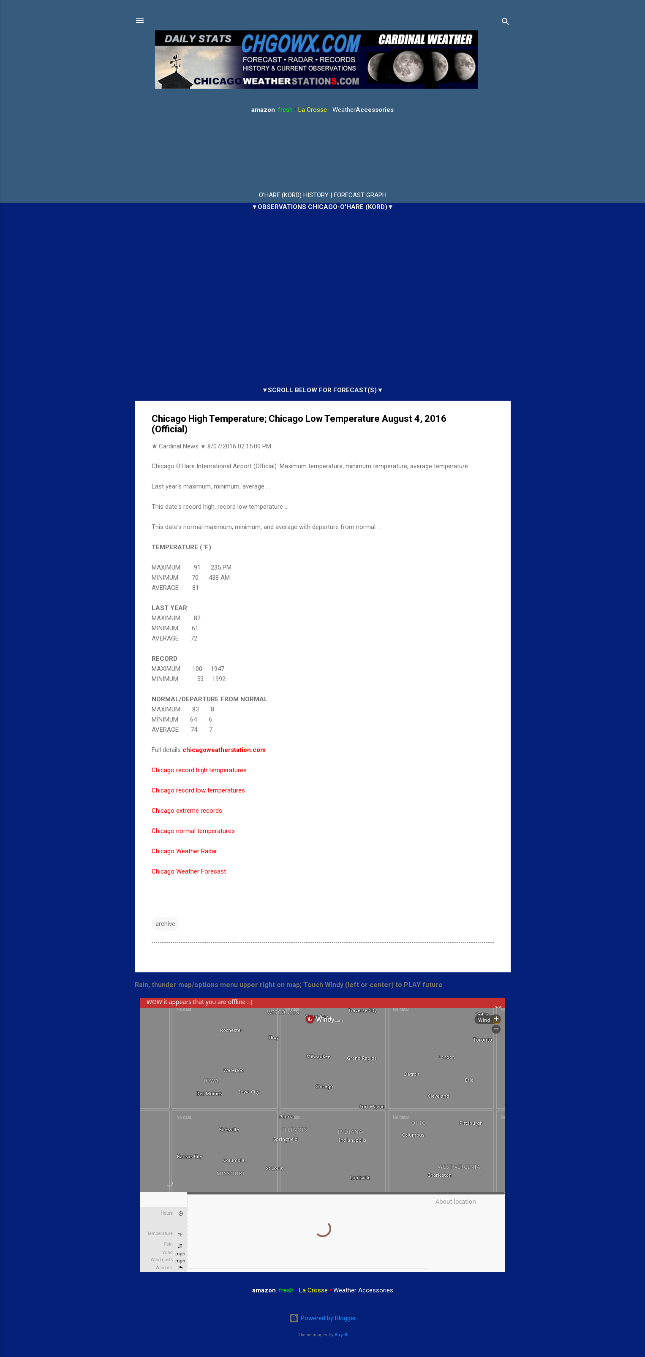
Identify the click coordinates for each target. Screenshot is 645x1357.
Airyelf (341, 1335)
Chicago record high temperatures (199, 770)
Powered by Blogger (322, 1318)
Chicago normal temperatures (193, 831)
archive (165, 924)
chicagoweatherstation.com (224, 750)
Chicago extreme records (187, 810)
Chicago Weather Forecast (189, 871)
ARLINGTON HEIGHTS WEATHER (323, 153)
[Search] (506, 23)
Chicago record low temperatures (198, 790)
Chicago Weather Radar (184, 851)
